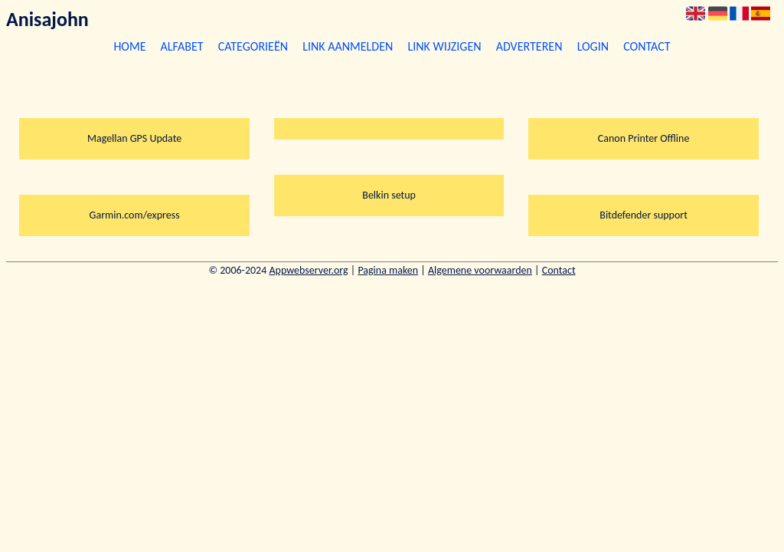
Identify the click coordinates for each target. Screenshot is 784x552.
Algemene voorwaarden (480, 270)
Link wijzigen (444, 46)
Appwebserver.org (308, 270)
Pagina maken (388, 270)
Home (129, 46)
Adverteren (529, 46)
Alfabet (182, 46)
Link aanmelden (347, 46)
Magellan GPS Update (134, 138)
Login (593, 46)
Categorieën (253, 46)
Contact (646, 46)
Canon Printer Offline (644, 138)
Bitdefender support (643, 215)
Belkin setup (389, 195)
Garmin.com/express (135, 215)
